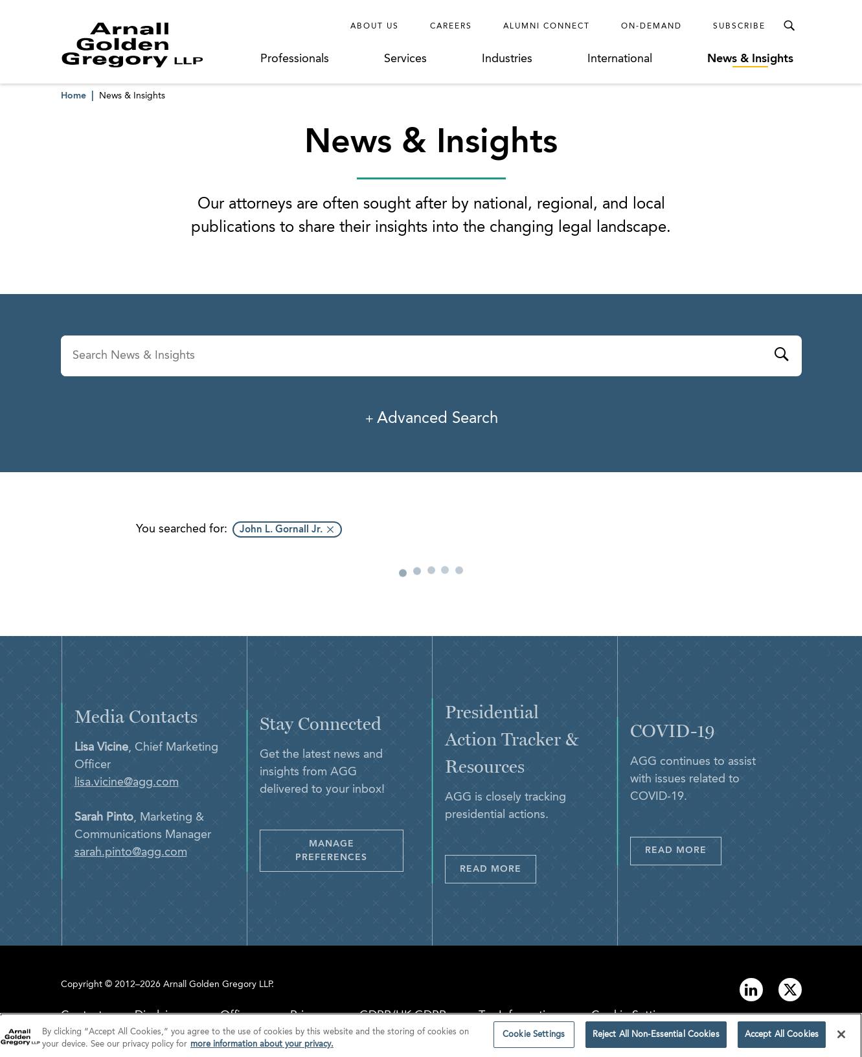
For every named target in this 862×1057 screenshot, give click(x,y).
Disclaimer (161, 1015)
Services (405, 59)
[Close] (841, 1039)
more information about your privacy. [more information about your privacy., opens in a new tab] (262, 1049)
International (619, 59)
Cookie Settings (632, 1015)
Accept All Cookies (782, 1040)
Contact (81, 1015)
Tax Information (519, 1015)
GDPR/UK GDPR (402, 1015)
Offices (239, 1015)
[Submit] (781, 356)
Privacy (308, 1015)
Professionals (294, 59)
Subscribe (739, 26)
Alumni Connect (546, 26)
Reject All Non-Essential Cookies (656, 1040)
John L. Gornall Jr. (281, 530)
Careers (451, 26)
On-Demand (651, 26)
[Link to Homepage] (157, 44)
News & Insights (750, 59)
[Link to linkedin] (751, 989)
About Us (374, 26)
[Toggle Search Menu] (789, 26)
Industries (507, 59)
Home (73, 95)
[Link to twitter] (790, 989)
